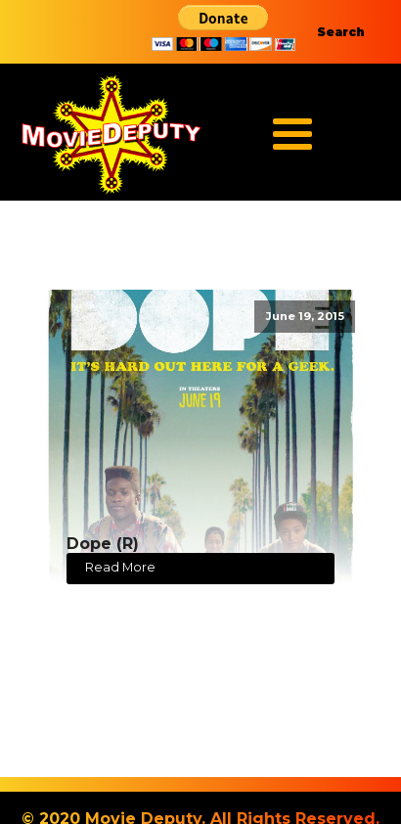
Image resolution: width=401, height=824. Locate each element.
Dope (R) (103, 543)
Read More (120, 567)
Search (341, 31)
